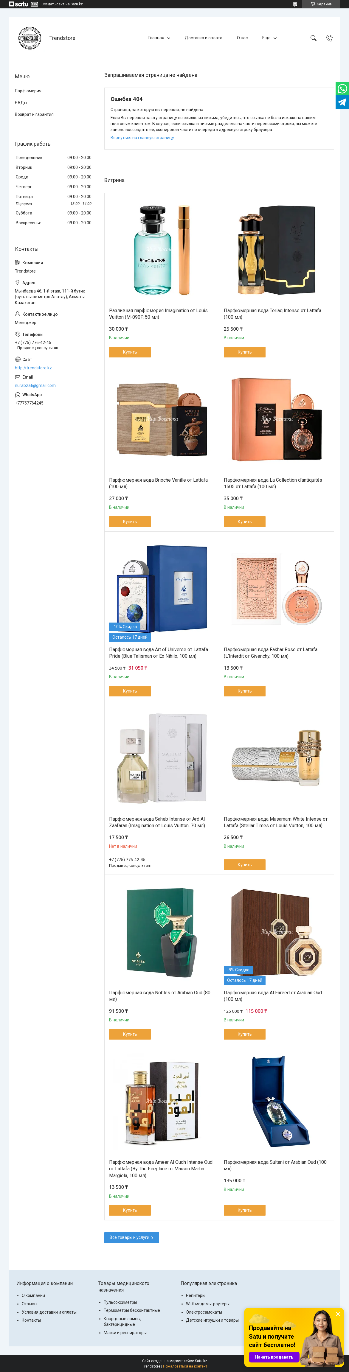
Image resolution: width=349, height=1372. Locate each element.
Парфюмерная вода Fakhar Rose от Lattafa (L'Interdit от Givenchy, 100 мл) (270, 653)
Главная (156, 37)
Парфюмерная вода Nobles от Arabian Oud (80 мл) (159, 996)
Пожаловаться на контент (185, 1366)
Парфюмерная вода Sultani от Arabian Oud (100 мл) (275, 1165)
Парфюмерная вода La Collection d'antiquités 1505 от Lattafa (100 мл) (273, 483)
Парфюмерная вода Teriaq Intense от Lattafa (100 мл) (272, 314)
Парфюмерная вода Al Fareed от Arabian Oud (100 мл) (273, 996)
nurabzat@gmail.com (35, 385)
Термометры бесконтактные (132, 1310)
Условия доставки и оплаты (49, 1312)
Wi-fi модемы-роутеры (207, 1303)
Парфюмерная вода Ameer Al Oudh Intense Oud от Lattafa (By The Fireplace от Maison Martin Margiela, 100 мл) (160, 1168)
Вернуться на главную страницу (142, 137)
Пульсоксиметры (120, 1302)
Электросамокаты (204, 1312)
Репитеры (195, 1295)
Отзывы (29, 1303)
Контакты (31, 1320)
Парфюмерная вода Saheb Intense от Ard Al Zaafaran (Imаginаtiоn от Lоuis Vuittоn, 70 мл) (157, 822)
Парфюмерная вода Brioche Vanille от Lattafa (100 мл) (158, 483)
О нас (242, 37)
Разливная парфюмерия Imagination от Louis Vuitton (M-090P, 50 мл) (158, 314)
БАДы (21, 102)
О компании (33, 1295)
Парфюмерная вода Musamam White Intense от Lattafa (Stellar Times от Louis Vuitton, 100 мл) (276, 822)
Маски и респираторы (125, 1332)
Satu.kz (201, 1361)
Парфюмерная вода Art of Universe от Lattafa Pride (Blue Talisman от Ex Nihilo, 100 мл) (158, 653)
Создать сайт (52, 4)
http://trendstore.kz (33, 367)
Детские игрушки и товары (212, 1320)
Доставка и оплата (203, 37)
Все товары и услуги (129, 1237)
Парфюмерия (28, 90)
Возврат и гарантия (34, 114)
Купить (130, 352)
